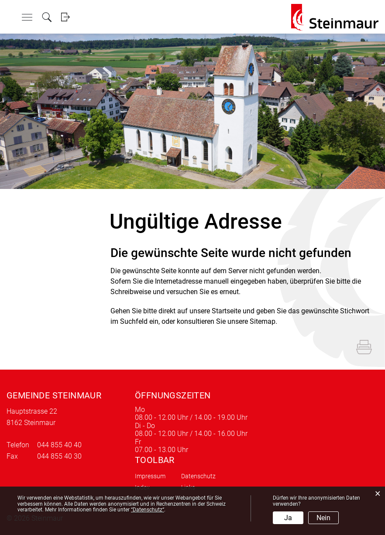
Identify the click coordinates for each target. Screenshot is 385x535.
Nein (323, 518)
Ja (288, 518)
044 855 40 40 (59, 445)
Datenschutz (198, 476)
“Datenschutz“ (147, 510)
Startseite (226, 311)
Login (65, 17)
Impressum (150, 476)
